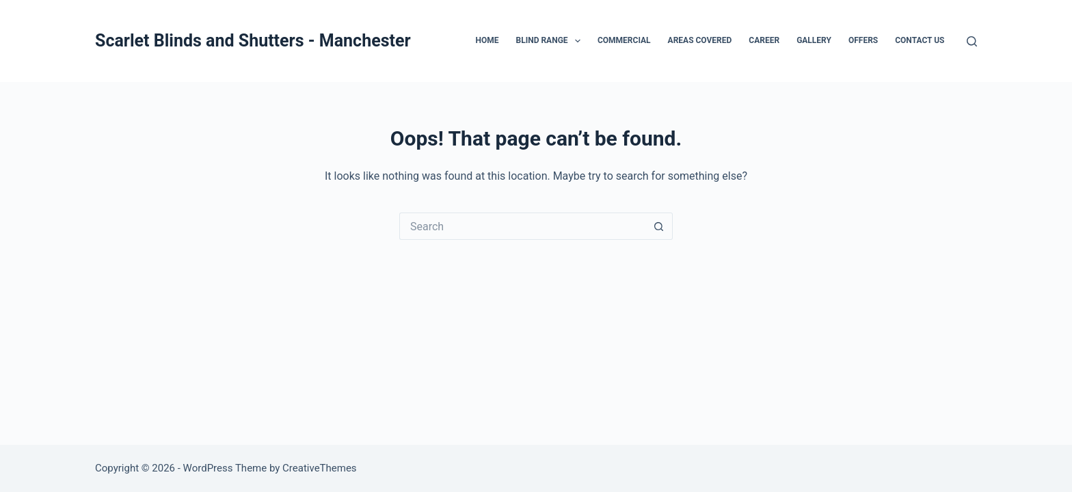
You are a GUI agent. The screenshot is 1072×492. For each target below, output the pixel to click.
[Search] (972, 41)
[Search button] (659, 226)
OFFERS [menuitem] (863, 40)
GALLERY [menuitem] (813, 40)
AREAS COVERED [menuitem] (700, 40)
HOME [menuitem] (486, 40)
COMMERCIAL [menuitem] (624, 40)
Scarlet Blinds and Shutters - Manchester (253, 41)
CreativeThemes (319, 468)
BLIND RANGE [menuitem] (551, 41)
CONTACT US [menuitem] (919, 40)
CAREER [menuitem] (764, 40)
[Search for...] (522, 226)
